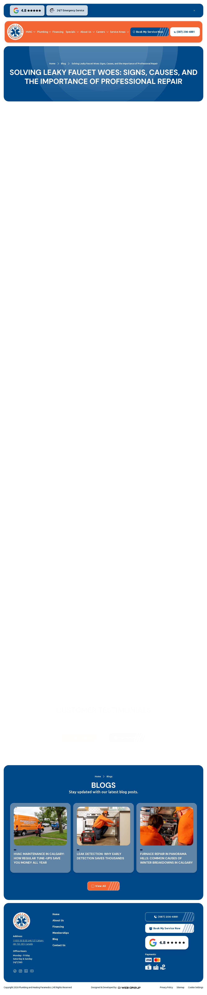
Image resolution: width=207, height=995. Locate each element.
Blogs (109, 776)
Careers (100, 31)
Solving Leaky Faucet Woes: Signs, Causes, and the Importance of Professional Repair (115, 63)
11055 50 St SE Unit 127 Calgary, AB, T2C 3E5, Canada (28, 942)
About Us (85, 31)
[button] (30, 32)
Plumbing (42, 31)
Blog (63, 63)
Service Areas (118, 31)
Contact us (66, 671)
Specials (70, 31)
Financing (58, 31)
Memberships (61, 932)
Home (52, 63)
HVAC (29, 31)
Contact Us (59, 945)
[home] (15, 32)
